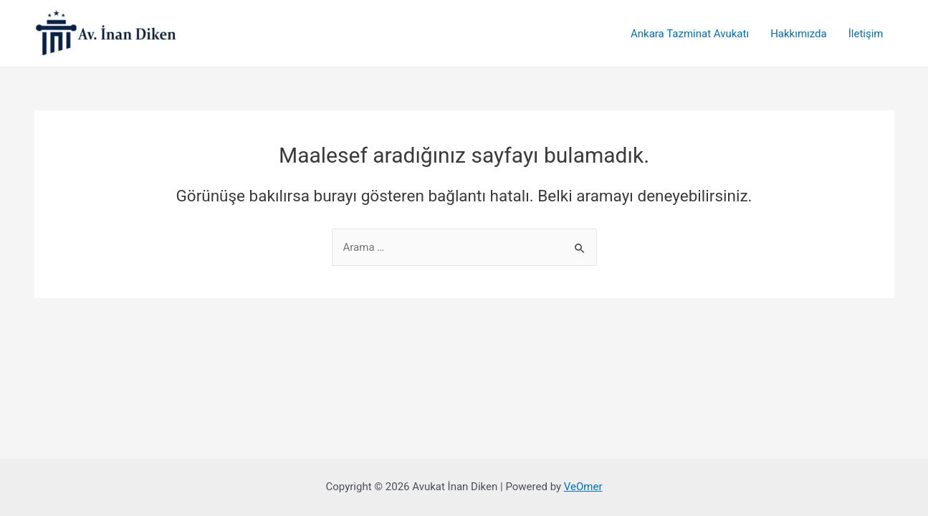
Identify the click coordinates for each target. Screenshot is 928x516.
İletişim (866, 33)
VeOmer (583, 486)
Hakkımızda (798, 33)
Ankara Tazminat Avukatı (690, 33)
